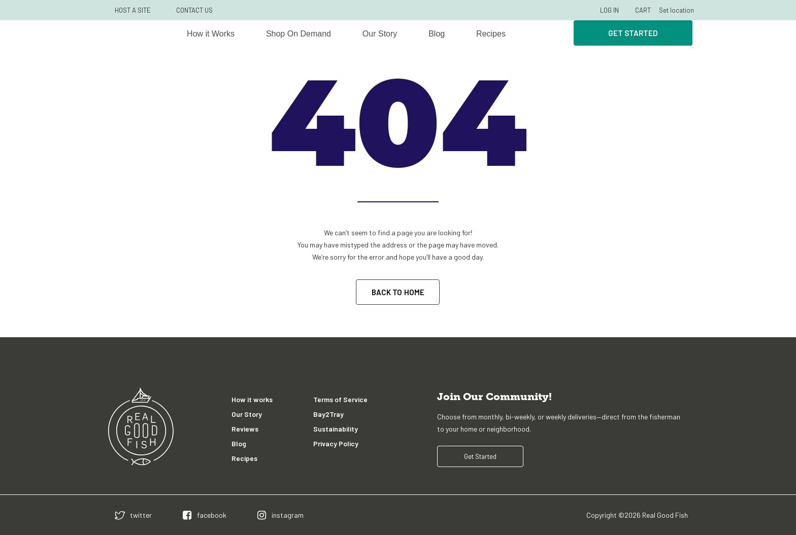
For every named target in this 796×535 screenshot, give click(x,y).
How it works (252, 399)
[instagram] (280, 515)
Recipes (491, 33)
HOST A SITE (133, 10)
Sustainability (335, 428)
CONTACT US (194, 10)
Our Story (379, 33)
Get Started (633, 33)
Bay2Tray (328, 414)
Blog (436, 33)
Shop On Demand (298, 33)
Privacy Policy (335, 443)
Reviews (244, 428)
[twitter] (133, 515)
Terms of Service (340, 399)
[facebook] (204, 515)
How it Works (211, 33)
